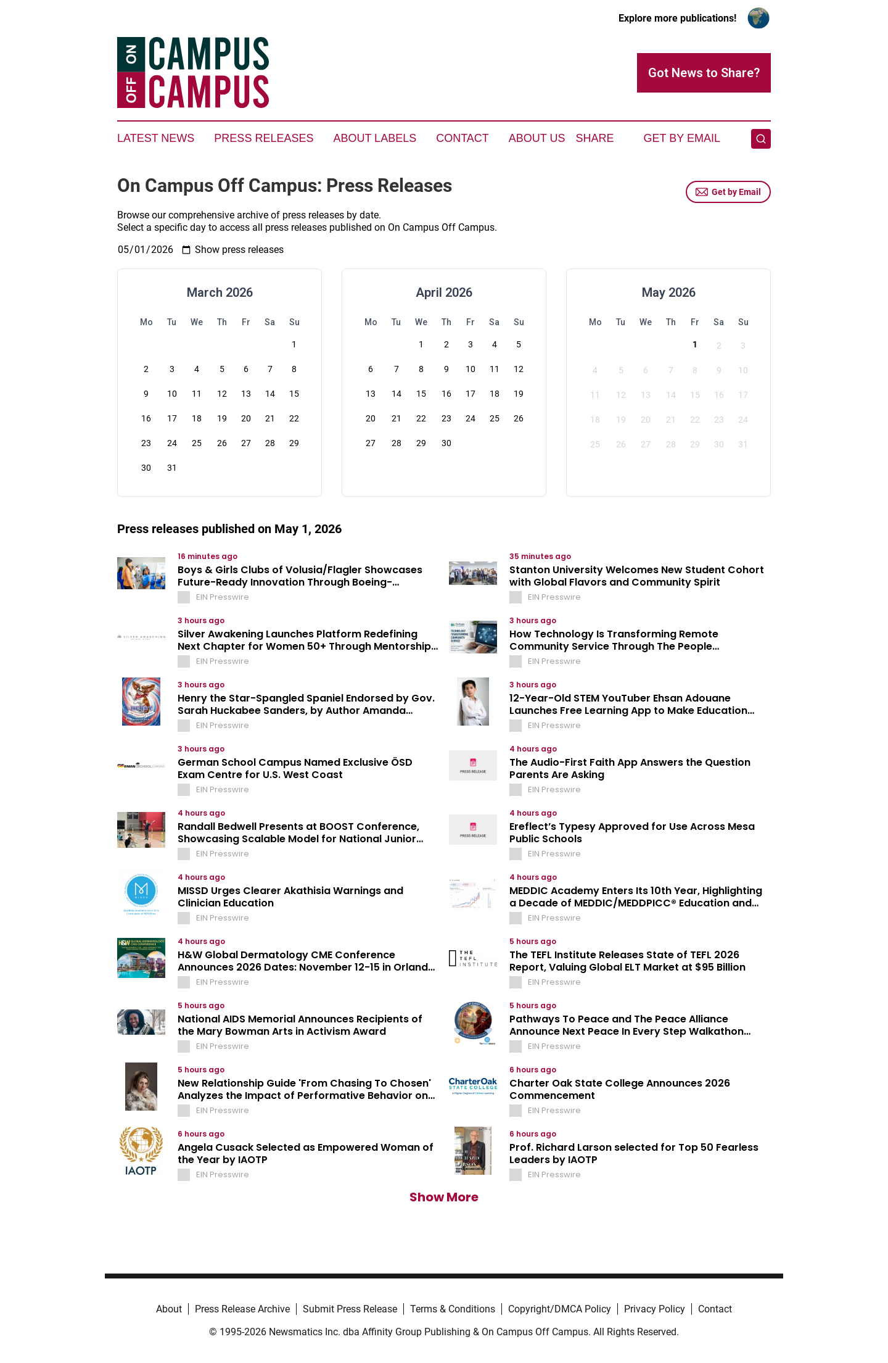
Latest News (155, 138)
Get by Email (728, 192)
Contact (462, 138)
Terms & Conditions (452, 1309)
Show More (444, 1197)
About (169, 1309)
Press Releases (263, 138)
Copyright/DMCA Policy (559, 1309)
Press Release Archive (242, 1309)
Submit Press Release (350, 1309)
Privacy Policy (654, 1309)
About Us (537, 138)
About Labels (374, 138)
